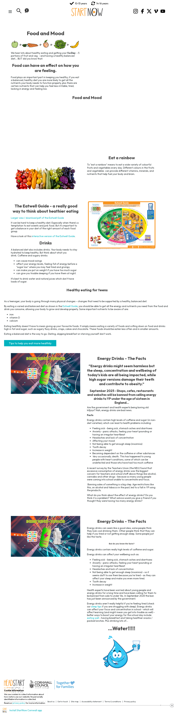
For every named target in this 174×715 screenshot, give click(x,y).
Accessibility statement (92, 701)
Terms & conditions (113, 701)
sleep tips (96, 606)
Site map (75, 701)
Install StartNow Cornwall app (26, 710)
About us (51, 701)
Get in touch (63, 701)
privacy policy (19, 703)
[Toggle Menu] (10, 11)
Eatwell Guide (70, 306)
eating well (93, 617)
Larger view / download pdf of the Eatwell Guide (37, 217)
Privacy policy (130, 701)
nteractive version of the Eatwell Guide (53, 236)
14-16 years (99, 3)
